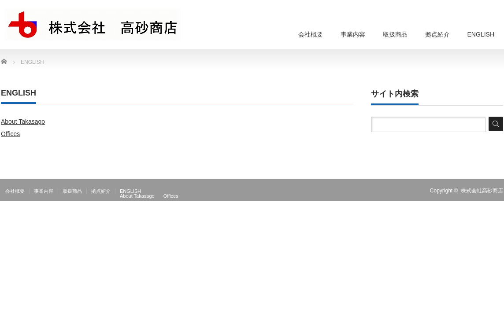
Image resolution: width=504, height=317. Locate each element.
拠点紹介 (437, 34)
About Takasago (23, 121)
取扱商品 (395, 34)
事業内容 (353, 34)
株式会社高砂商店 (482, 191)
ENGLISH (480, 34)
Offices (10, 133)
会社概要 (310, 34)
